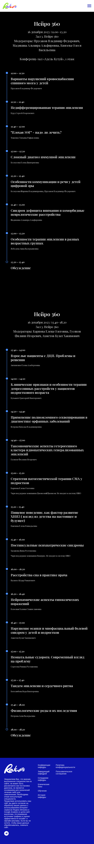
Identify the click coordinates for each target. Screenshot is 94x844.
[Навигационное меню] (89, 6)
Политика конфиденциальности (65, 766)
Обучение (42, 791)
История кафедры (42, 796)
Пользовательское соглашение (64, 772)
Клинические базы (43, 785)
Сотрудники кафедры (43, 779)
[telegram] (6, 835)
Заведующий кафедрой (43, 772)
